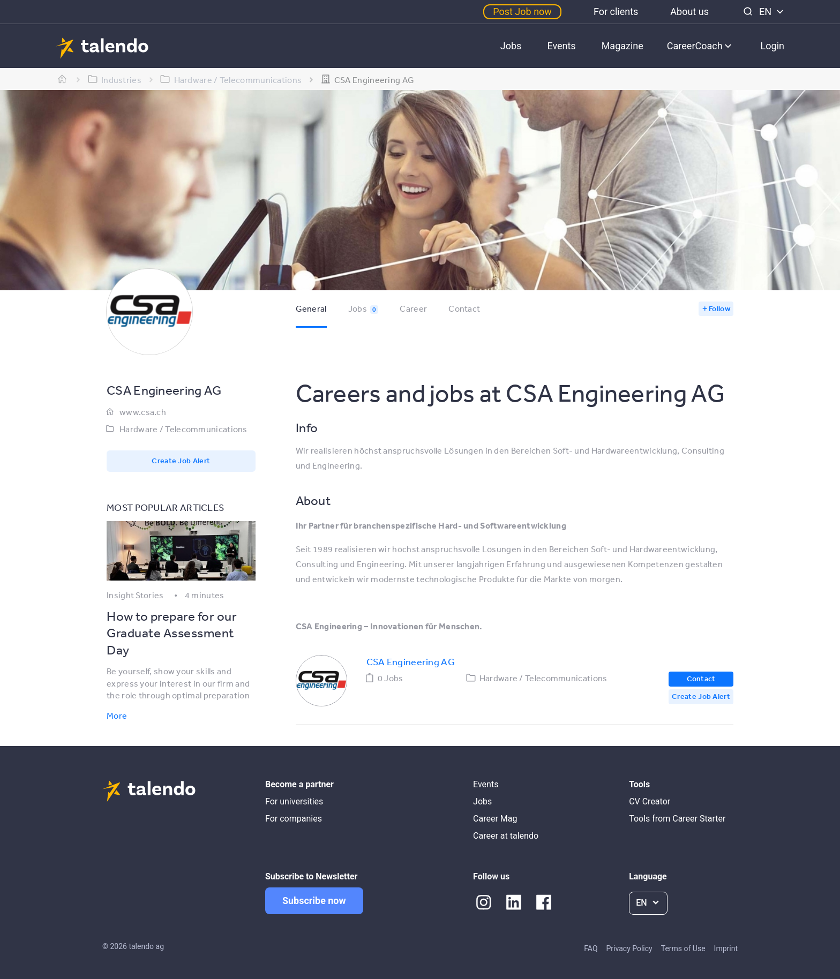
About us (689, 11)
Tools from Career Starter (677, 819)
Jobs (511, 45)
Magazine (622, 45)
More (117, 715)
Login (772, 45)
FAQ (590, 948)
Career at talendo (505, 836)
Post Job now (522, 11)
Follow (719, 308)
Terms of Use (683, 948)
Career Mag (495, 819)
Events (561, 45)
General (311, 308)
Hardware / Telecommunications (183, 429)
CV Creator (649, 801)
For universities (294, 801)
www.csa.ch (142, 411)
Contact (464, 308)
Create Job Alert (181, 460)
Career (413, 308)
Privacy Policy (629, 948)
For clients (616, 11)
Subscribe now (314, 900)
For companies (293, 819)
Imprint (726, 948)
